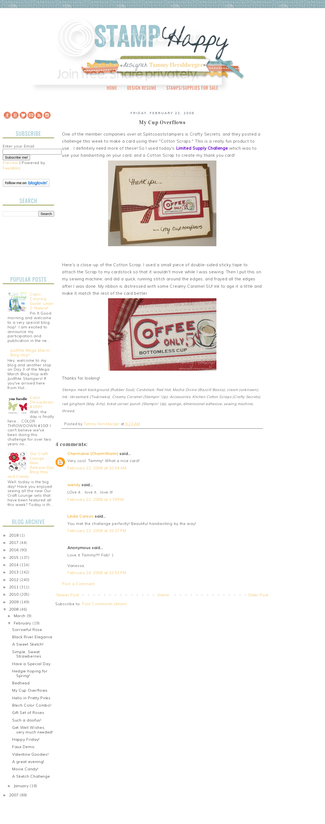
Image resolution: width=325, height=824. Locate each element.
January (22, 785)
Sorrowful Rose (27, 629)
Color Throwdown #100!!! (41, 402)
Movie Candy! (25, 769)
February (23, 623)
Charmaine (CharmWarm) (92, 453)
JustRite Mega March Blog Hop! (30, 352)
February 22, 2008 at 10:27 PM (96, 530)
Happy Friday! (26, 739)
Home (112, 88)
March (20, 615)
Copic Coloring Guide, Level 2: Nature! (41, 301)
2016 (14, 549)
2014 (14, 564)
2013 (14, 572)
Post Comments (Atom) (104, 603)
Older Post (258, 594)
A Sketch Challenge (31, 776)
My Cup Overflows (30, 690)
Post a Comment (78, 583)
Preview (10, 162)
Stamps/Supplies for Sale (192, 88)
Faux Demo (23, 746)
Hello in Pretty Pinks (31, 697)
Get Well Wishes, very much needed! (32, 730)
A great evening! (28, 761)
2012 (14, 579)
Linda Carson (80, 516)
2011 (14, 587)
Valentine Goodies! (30, 754)
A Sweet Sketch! (28, 644)
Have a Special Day (31, 663)
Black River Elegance (32, 636)
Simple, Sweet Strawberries (26, 654)
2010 (14, 594)
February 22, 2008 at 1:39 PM (95, 499)
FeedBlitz (11, 168)
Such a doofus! (26, 720)
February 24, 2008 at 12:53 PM (96, 572)
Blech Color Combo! (31, 705)
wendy (73, 484)
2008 (14, 609)
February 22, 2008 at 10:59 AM (96, 468)
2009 (14, 601)
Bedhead (21, 683)
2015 (14, 557)
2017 (14, 542)
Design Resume (141, 88)
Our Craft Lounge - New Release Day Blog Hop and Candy (31, 465)
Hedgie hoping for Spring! (30, 673)
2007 (14, 795)
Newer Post (68, 594)
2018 (14, 535)
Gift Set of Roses (28, 712)
